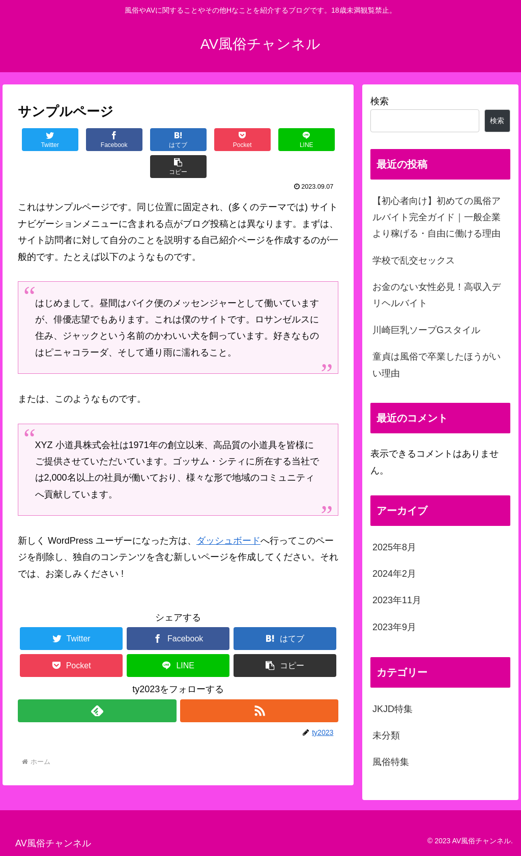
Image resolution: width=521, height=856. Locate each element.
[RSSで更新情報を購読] (259, 683)
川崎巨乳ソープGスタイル (426, 330)
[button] (311, 139)
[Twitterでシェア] (44, 139)
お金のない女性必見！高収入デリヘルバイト (436, 295)
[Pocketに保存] (204, 139)
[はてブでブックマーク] (151, 139)
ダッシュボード (228, 514)
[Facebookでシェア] (98, 139)
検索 (379, 101)
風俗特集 (390, 762)
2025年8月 (394, 547)
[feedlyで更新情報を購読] (97, 683)
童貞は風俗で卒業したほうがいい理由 (436, 364)
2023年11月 (396, 600)
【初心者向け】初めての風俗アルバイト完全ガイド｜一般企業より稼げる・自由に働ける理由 (436, 217)
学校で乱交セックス (413, 260)
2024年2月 (394, 574)
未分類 (386, 735)
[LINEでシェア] (258, 139)
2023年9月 (394, 627)
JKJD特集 (392, 709)
